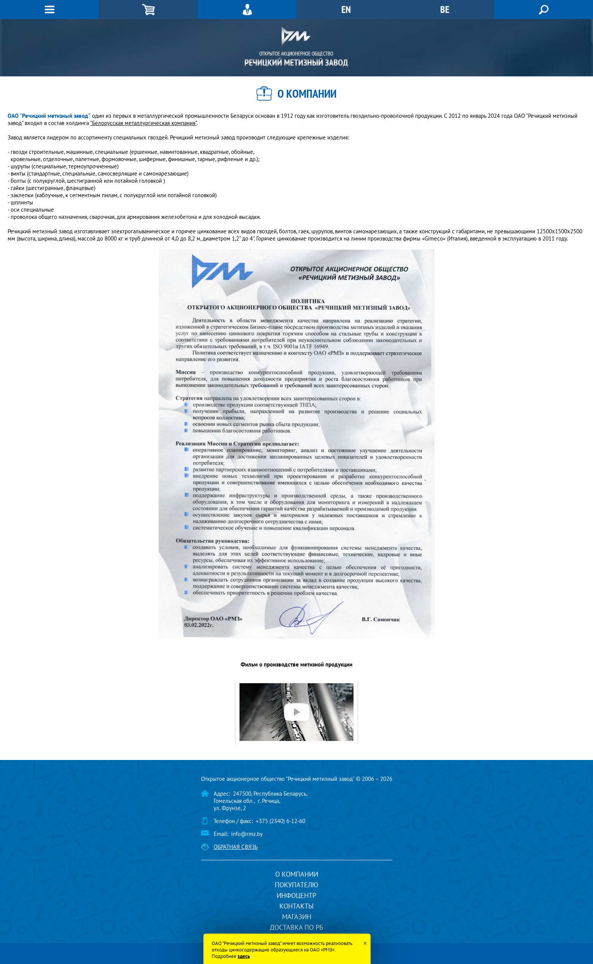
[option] (296, 712)
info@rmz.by (247, 833)
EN (346, 9)
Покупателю (296, 884)
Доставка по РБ (296, 927)
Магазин (296, 916)
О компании (296, 874)
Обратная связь (236, 846)
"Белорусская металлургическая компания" (143, 123)
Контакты (296, 906)
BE (444, 9)
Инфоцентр (296, 895)
